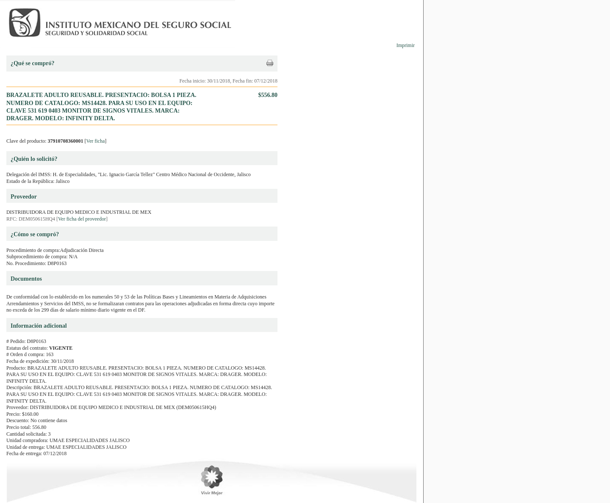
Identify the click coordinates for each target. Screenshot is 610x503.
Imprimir (405, 45)
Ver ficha (95, 141)
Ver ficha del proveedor (82, 219)
